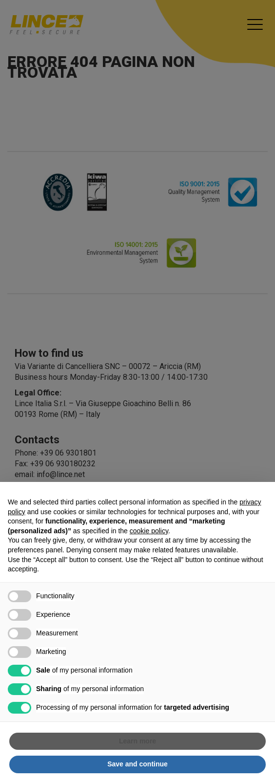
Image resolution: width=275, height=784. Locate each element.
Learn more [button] (137, 741)
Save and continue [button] (137, 764)
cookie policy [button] (149, 531)
